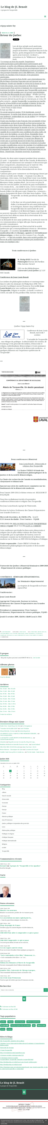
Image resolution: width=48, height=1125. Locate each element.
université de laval (23, 635)
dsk (34, 1025)
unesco (41, 635)
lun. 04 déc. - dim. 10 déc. (7, 706)
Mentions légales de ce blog (20, 1107)
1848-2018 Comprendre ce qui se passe (14, 940)
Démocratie (5, 799)
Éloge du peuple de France (10, 925)
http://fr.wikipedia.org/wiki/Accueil (11, 1064)
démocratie (41, 1025)
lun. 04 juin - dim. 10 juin (7, 699)
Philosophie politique (8, 830)
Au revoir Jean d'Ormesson (10, 978)
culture (4, 792)
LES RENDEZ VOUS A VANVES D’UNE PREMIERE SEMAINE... (18, 733)
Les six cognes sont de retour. (11, 948)
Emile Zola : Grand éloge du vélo (10, 726)
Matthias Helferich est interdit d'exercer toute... (14, 744)
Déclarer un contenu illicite (8, 1107)
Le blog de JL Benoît (14, 7)
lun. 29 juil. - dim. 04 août (7, 689)
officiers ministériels (33, 1022)
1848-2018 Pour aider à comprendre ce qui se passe (19, 933)
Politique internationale (9, 841)
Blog (3, 789)
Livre (3, 827)
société (4, 847)
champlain (3, 635)
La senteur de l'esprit (31, 749)
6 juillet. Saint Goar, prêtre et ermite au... (12, 752)
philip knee (34, 631)
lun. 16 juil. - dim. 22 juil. (7, 696)
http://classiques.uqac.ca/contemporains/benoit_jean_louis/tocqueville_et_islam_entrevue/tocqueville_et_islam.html (23, 1068)
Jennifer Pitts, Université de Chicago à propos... (18, 970)
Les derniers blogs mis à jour (12, 1105)
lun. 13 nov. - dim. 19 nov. (7, 711)
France (4, 813)
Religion (4, 844)
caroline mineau (4, 633)
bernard (3, 866)
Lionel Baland (35, 744)
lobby (3, 1029)
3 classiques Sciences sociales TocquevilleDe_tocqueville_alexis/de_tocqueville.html (16, 1058)
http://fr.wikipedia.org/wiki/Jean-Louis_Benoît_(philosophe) (18, 1062)
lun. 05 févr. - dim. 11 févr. (8, 704)
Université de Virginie (7, 1048)
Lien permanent (5, 631)
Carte (2, 875)
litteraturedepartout (24, 731)
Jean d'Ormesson (7, 820)
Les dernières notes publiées (24, 1105)
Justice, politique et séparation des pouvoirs (15, 823)
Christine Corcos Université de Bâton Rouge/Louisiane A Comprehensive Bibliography (22, 1044)
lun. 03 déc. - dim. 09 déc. (7, 694)
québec (3, 1022)
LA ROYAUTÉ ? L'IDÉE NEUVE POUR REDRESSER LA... (16, 738)
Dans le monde (6, 796)
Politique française (7, 837)
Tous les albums (5, 677)
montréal (32, 633)
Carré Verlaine (24, 728)
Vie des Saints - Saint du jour (35, 752)
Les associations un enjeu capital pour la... (16, 918)
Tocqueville (5, 851)
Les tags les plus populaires (36, 1105)
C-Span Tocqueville (6, 1050)
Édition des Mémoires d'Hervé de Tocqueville (17, 963)
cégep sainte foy (34, 635)
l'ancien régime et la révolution (20, 1025)
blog (28, 1109)
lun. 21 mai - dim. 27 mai (7, 701)
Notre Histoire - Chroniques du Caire (11, 749)
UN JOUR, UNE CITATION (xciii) (10, 747)
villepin (10, 1022)
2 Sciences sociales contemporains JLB (12, 1055)
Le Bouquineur (27, 726)
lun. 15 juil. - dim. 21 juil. (7, 691)
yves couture (13, 633)
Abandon (3, 742)
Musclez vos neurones (8, 910)
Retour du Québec (10, 35)
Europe (4, 806)
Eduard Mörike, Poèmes (7, 731)
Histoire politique (7, 816)
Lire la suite (36, 658)
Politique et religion (8, 834)
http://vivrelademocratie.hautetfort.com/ (12, 1053)
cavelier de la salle (12, 635)
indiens (9, 1029)
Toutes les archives (6, 714)
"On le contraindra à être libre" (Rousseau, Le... (18, 955)
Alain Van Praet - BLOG (29, 747)
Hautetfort (28, 1104)
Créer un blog (21, 1104)
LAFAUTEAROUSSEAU (7, 739)
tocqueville (4, 1025)
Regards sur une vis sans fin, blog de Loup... (22, 742)
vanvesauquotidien (6, 735)
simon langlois (19, 1022)
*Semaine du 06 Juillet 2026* (8, 728)
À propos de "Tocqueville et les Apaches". (25, 866)
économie (5, 803)
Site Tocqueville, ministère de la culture (12, 1041)
